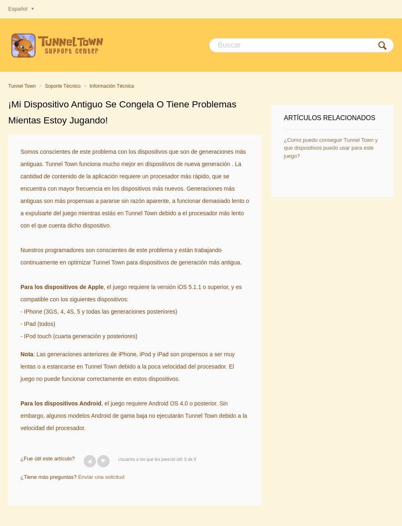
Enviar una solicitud (101, 477)
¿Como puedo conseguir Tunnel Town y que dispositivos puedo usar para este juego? (331, 148)
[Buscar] (301, 45)
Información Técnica (112, 86)
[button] (90, 461)
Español (18, 9)
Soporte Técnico (62, 86)
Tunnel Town (22, 86)
